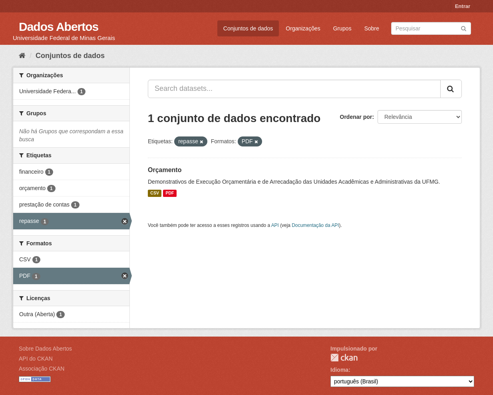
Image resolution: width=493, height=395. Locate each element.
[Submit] (463, 27)
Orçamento (164, 169)
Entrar (462, 6)
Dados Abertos (58, 26)
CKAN (344, 357)
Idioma (339, 370)
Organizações (303, 28)
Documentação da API (315, 225)
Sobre (371, 28)
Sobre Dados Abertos (45, 348)
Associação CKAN (41, 368)
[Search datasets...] (294, 89)
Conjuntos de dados (248, 28)
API (275, 225)
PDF (169, 193)
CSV (154, 193)
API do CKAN (36, 358)
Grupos (342, 28)
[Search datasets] (431, 28)
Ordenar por (356, 117)
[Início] (22, 56)
